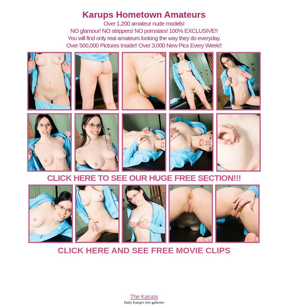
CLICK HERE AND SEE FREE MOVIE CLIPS (144, 250)
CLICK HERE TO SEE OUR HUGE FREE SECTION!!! (144, 178)
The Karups (144, 296)
